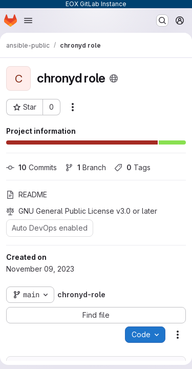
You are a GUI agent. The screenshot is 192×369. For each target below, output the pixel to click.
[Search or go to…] (162, 20)
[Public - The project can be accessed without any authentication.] (114, 78)
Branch (85, 167)
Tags (132, 167)
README (26, 194)
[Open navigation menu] (28, 20)
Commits (31, 167)
